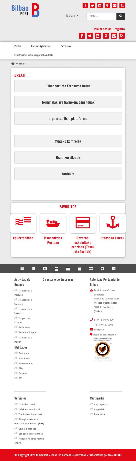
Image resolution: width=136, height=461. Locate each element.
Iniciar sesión (102, 29)
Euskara (70, 15)
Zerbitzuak (65, 46)
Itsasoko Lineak (27, 404)
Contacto (99, 330)
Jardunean (24, 328)
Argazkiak (99, 409)
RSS (20, 378)
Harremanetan (26, 364)
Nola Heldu (24, 359)
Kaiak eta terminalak (29, 409)
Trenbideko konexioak (30, 414)
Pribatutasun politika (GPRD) (105, 455)
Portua (17, 46)
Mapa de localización (104, 335)
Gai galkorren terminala (31, 434)
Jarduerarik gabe (27, 332)
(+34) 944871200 (104, 320)
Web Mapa (24, 353)
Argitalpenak (101, 404)
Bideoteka (99, 414)
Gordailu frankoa (27, 429)
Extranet (23, 373)
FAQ (21, 368)
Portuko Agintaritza (40, 46)
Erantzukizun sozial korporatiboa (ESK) (33, 55)
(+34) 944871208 (103, 325)
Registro (119, 29)
